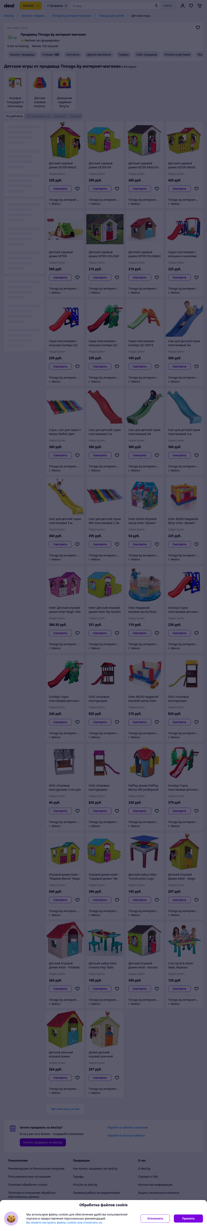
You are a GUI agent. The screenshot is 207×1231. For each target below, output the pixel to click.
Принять (188, 1218)
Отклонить (155, 1218)
